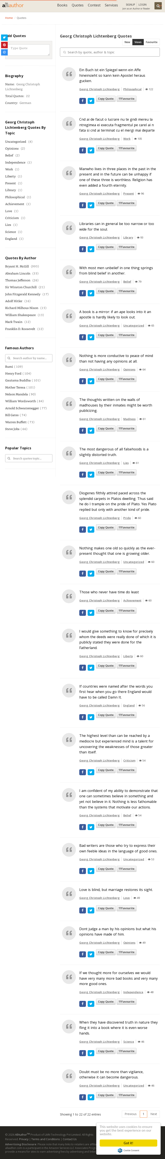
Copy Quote (106, 98)
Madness (129, 419)
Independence (15, 162)
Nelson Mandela (16, 394)
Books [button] (62, 5)
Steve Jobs (12, 429)
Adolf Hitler (13, 301)
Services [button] (111, 5)
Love (8, 211)
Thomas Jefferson (17, 280)
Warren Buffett (16, 422)
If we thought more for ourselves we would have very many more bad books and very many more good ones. (118, 978)
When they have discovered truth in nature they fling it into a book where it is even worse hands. (118, 1028)
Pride (127, 518)
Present (10, 183)
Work (9, 169)
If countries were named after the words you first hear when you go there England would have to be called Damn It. (116, 692)
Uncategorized (15, 141)
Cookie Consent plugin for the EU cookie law (128, 1150)
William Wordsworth (20, 401)
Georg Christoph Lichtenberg (99, 89)
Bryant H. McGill (17, 266)
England (11, 239)
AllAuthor (22, 1135)
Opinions (12, 148)
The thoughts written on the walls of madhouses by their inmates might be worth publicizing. (115, 405)
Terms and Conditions (45, 1139)
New (127, 42)
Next (153, 1114)
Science (10, 232)
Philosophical (15, 197)
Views (138, 42)
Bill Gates (12, 415)
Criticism (12, 218)
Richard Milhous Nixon (21, 308)
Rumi (9, 366)
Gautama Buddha (18, 380)
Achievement (14, 204)
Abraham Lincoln (17, 273)
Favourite (151, 42)
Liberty (10, 176)
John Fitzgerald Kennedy (22, 294)
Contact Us (70, 1139)
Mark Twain (13, 322)
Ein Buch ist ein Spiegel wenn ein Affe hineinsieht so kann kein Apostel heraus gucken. (112, 75)
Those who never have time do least (109, 592)
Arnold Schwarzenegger (22, 408)
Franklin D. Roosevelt (20, 329)
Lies (8, 225)
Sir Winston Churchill (21, 287)
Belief (9, 155)
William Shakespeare (20, 315)
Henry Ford (13, 373)
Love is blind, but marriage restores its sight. (116, 889)
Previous (131, 1114)
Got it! (128, 1143)
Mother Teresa (15, 387)
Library (10, 190)
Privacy (24, 1139)
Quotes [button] (78, 5)
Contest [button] (94, 5)
